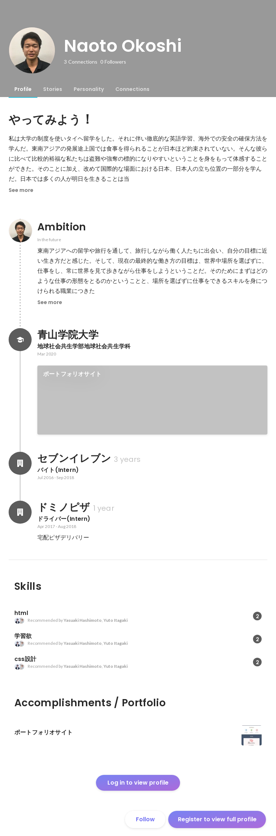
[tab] (23, 89)
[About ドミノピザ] (20, 512)
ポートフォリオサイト (72, 374)
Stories (52, 89)
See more (21, 190)
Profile (23, 89)
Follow (145, 819)
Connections (132, 89)
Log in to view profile (138, 782)
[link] (152, 400)
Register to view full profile (217, 819)
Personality (89, 89)
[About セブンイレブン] (20, 463)
